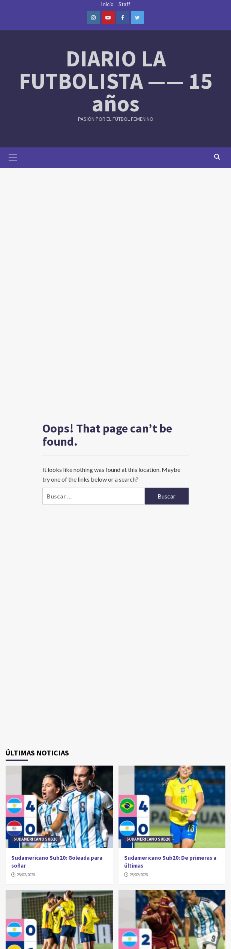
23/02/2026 (139, 874)
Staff (124, 4)
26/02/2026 (26, 874)
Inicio (107, 4)
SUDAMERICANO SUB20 (35, 839)
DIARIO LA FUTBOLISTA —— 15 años (116, 80)
